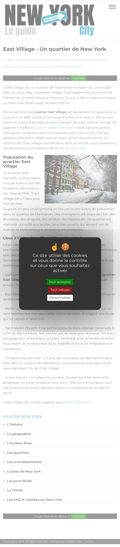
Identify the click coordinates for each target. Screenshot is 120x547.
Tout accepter (60, 282)
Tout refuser (60, 290)
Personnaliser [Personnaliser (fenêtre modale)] (60, 298)
